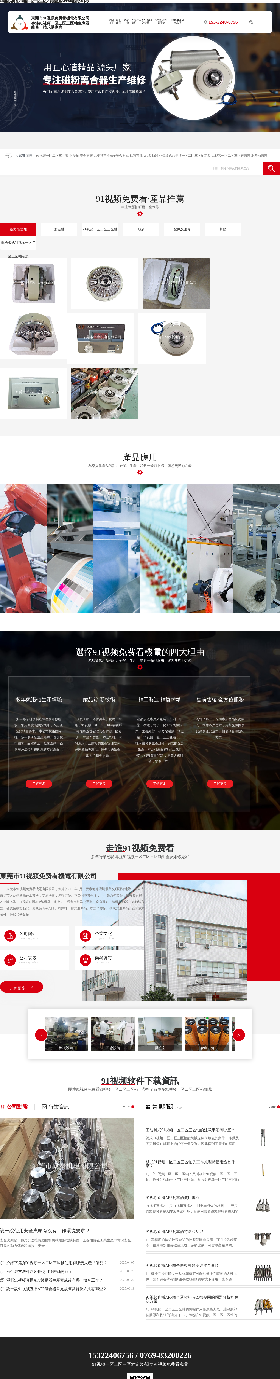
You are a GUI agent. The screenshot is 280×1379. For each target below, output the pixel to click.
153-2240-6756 (223, 22)
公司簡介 (28, 933)
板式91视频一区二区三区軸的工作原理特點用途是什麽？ (190, 1164)
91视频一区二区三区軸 (100, 229)
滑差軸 (74, 155)
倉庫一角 (207, 1048)
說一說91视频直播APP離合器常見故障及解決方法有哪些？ (56, 1289)
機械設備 (66, 1048)
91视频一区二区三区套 (52, 155)
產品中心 (126, 21)
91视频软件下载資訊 (162, 21)
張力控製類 (18, 229)
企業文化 (103, 933)
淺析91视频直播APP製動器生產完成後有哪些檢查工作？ (54, 1280)
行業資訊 (55, 1106)
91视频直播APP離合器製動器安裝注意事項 (182, 1265)
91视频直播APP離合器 (110, 155)
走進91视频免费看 (145, 21)
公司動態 (14, 1106)
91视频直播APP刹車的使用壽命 (172, 1198)
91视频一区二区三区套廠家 (231, 155)
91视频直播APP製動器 (142, 155)
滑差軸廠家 (259, 155)
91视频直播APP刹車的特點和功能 (174, 1232)
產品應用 (134, 21)
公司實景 (28, 958)
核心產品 (118, 21)
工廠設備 (113, 1048)
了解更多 (38, 783)
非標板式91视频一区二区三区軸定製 (185, 155)
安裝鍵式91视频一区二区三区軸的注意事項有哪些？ (190, 1130)
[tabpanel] (66, 1034)
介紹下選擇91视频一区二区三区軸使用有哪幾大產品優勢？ (56, 1263)
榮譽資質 (103, 958)
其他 (222, 229)
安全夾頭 (86, 155)
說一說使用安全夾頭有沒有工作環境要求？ (45, 1230)
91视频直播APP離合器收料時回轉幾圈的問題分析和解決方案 (192, 1299)
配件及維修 (182, 229)
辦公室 (160, 1048)
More (128, 1107)
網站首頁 (111, 21)
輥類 (141, 229)
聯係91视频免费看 (177, 21)
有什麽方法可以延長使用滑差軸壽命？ (39, 1272)
